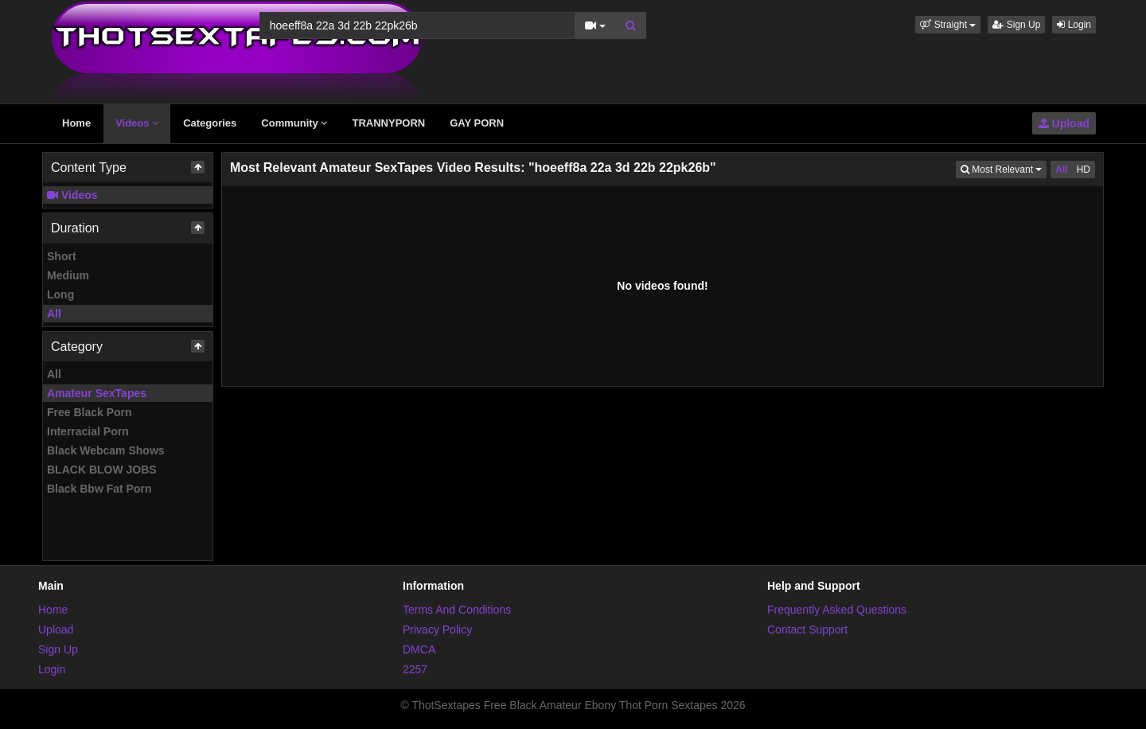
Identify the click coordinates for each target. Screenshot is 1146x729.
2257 (415, 669)
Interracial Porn (88, 431)
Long (60, 294)
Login (1074, 24)
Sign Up (1016, 24)
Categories (209, 123)
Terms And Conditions (457, 609)
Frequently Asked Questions (836, 609)
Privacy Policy (437, 629)
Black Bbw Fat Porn (99, 488)
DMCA (419, 649)
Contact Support (807, 629)
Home (76, 123)
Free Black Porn (89, 412)
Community (294, 123)
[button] (947, 24)
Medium (68, 275)
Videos (136, 123)
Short (61, 256)
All (54, 313)
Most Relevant (1004, 168)
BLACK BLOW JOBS (102, 469)
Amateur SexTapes (96, 393)
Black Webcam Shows (106, 450)
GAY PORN (477, 123)
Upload (1064, 123)
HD (1083, 169)
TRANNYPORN (388, 123)
